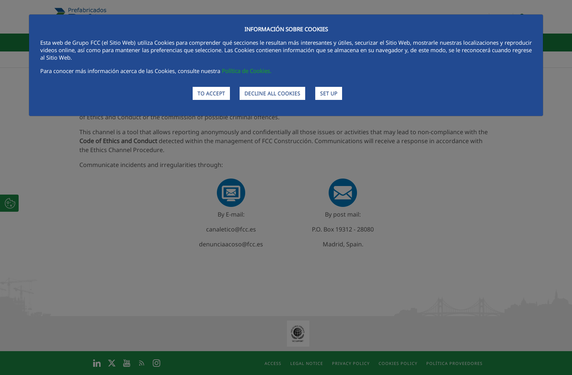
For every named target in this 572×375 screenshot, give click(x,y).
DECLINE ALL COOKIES (272, 93)
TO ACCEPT (211, 93)
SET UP (328, 93)
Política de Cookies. (246, 71)
